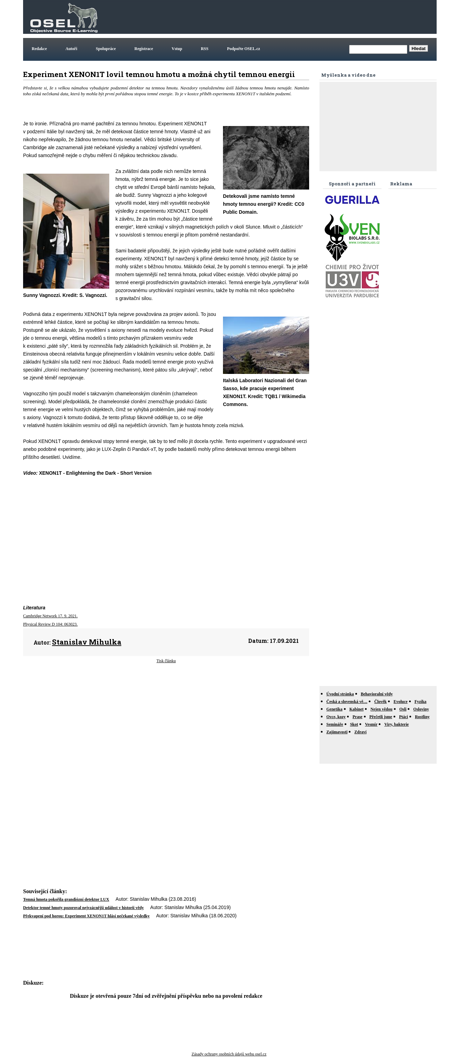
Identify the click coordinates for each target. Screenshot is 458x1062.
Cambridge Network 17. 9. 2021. (50, 616)
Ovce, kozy (336, 716)
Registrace (143, 48)
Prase (358, 716)
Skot (354, 724)
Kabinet (356, 709)
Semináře (334, 724)
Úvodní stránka (340, 694)
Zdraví (360, 732)
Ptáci (403, 716)
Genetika (334, 709)
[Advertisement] (309, 16)
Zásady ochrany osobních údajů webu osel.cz (229, 1054)
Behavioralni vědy (377, 694)
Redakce (39, 48)
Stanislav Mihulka (86, 642)
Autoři (71, 48)
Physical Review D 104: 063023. (50, 624)
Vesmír (371, 724)
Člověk (380, 701)
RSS (204, 48)
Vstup (177, 48)
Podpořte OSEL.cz (243, 48)
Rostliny (422, 716)
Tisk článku (166, 660)
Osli (403, 709)
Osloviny (421, 709)
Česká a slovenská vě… (346, 701)
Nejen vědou (381, 709)
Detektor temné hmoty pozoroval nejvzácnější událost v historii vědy (83, 907)
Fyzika (421, 701)
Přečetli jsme (380, 716)
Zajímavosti (336, 732)
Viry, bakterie (396, 724)
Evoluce (401, 701)
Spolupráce (106, 48)
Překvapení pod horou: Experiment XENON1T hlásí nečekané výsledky (86, 916)
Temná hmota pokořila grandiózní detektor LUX (66, 899)
